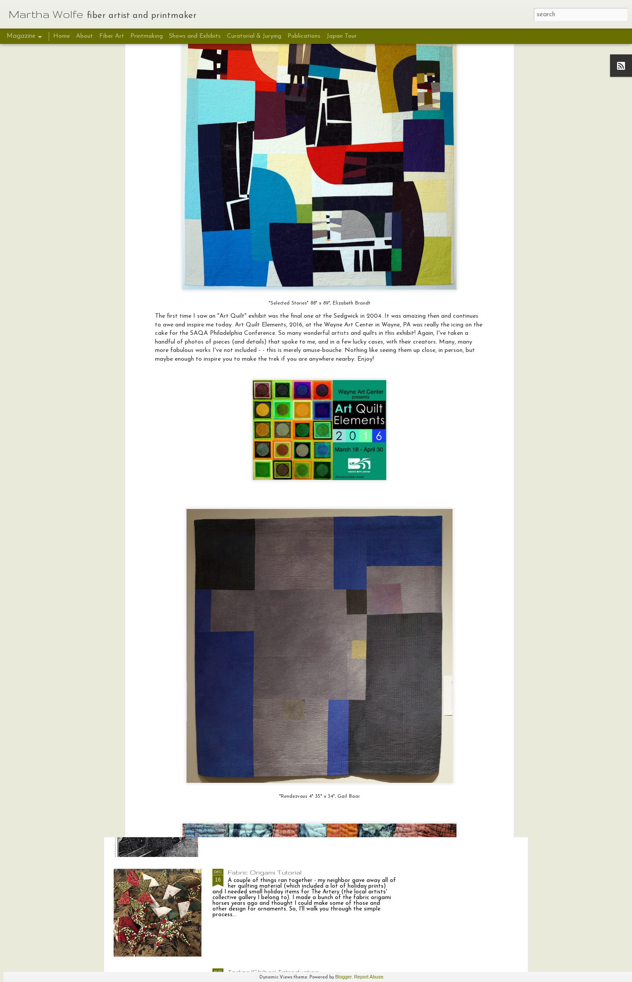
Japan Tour (342, 36)
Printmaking (146, 36)
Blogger (343, 976)
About (84, 36)
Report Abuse (369, 976)
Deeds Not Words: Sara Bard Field (284, 772)
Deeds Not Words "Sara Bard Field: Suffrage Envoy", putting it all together (300, 677)
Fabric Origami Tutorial (265, 872)
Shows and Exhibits (195, 36)
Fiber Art (112, 36)
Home (61, 36)
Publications (303, 36)
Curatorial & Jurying (254, 36)
